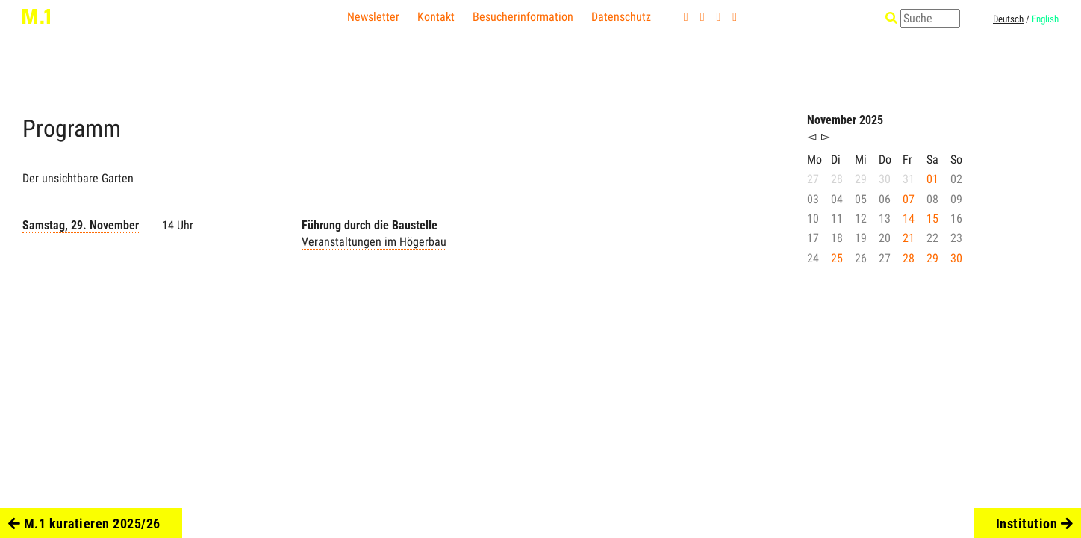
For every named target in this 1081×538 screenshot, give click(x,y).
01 (932, 179)
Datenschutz (621, 17)
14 (909, 218)
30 (956, 258)
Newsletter (373, 17)
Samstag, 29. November (80, 225)
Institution (1035, 523)
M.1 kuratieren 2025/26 (84, 523)
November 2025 (845, 120)
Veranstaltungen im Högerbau (374, 242)
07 (909, 199)
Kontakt (436, 17)
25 (837, 258)
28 (909, 258)
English (1045, 19)
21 (909, 238)
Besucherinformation (523, 17)
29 (932, 258)
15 (932, 218)
